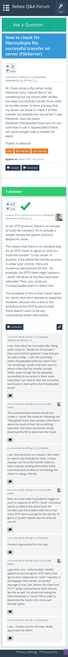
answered (10, 215)
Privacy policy (49, 652)
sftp (9, 151)
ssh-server (40, 151)
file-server (22, 151)
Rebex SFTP (24, 159)
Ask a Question (28, 25)
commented (12, 337)
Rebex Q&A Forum (31, 6)
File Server (38, 159)
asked (8, 77)
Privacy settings (26, 652)
